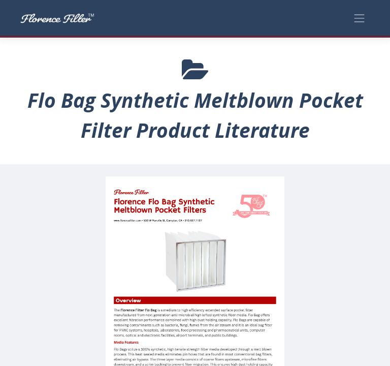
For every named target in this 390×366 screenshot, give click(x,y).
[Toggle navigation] (359, 17)
